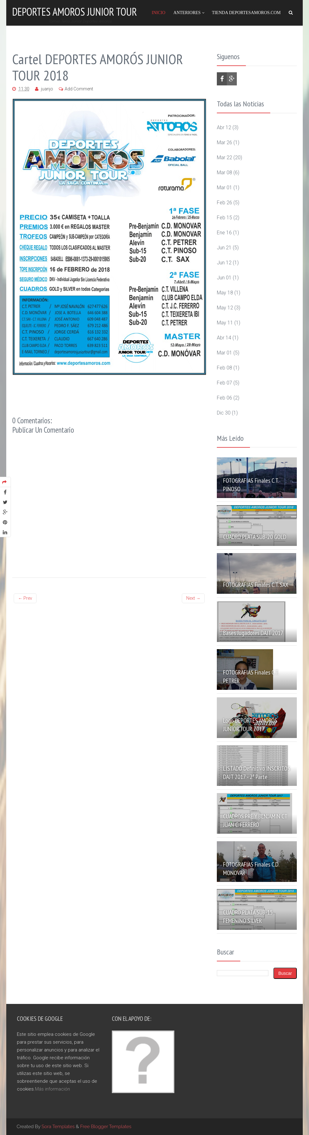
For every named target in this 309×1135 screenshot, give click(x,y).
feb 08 (224, 368)
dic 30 (224, 413)
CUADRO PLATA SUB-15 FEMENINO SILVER (248, 916)
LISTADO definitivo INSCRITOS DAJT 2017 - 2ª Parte (256, 772)
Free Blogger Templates (106, 1126)
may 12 (225, 308)
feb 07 (224, 383)
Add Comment (79, 88)
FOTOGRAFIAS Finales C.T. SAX (255, 585)
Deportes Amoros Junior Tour (74, 11)
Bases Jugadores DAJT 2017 (253, 633)
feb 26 (224, 203)
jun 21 (224, 248)
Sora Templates (58, 1126)
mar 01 (224, 188)
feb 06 (224, 398)
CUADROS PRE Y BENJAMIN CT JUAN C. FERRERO (255, 820)
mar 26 (224, 142)
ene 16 (224, 233)
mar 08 (224, 173)
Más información (52, 1089)
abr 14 (224, 338)
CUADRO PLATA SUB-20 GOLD (254, 537)
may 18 (225, 293)
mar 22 (224, 157)
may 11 (225, 323)
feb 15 (224, 218)
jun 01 (224, 278)
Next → (193, 598)
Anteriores (187, 12)
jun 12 (224, 263)
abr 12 (224, 127)
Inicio (158, 12)
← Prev (25, 598)
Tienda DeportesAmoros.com (246, 12)
